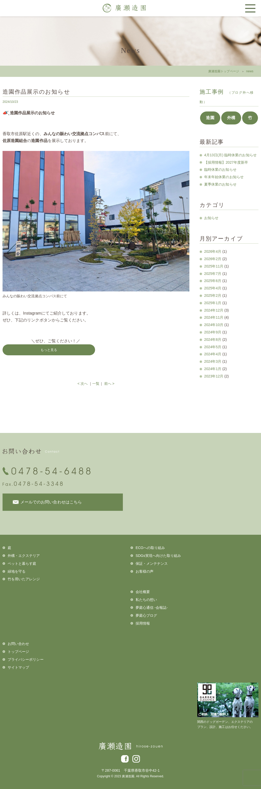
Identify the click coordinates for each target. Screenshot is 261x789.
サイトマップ (18, 667)
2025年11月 (213, 266)
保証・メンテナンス (152, 563)
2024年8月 (212, 339)
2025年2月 (212, 295)
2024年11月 (213, 317)
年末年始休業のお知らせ (224, 177)
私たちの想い (146, 600)
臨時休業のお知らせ (220, 169)
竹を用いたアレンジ (24, 579)
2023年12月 (213, 376)
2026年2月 (212, 259)
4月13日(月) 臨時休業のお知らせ (230, 155)
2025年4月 (212, 288)
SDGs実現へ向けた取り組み (158, 556)
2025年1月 (212, 303)
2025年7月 (212, 274)
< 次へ (82, 384)
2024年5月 (212, 347)
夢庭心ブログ (146, 615)
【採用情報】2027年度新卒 (226, 162)
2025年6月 (212, 281)
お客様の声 (144, 571)
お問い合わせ (18, 644)
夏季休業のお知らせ (220, 184)
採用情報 (143, 623)
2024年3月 (212, 361)
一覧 (95, 384)
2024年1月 (212, 369)
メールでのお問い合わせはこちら (51, 502)
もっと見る (49, 350)
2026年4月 (212, 251)
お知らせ (211, 218)
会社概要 (143, 592)
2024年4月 (212, 354)
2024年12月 (213, 310)
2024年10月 (213, 325)
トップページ (18, 652)
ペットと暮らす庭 (22, 563)
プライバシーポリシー (26, 659)
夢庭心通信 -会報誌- (152, 607)
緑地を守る (16, 571)
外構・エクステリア (24, 556)
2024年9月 (212, 332)
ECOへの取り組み (150, 548)
